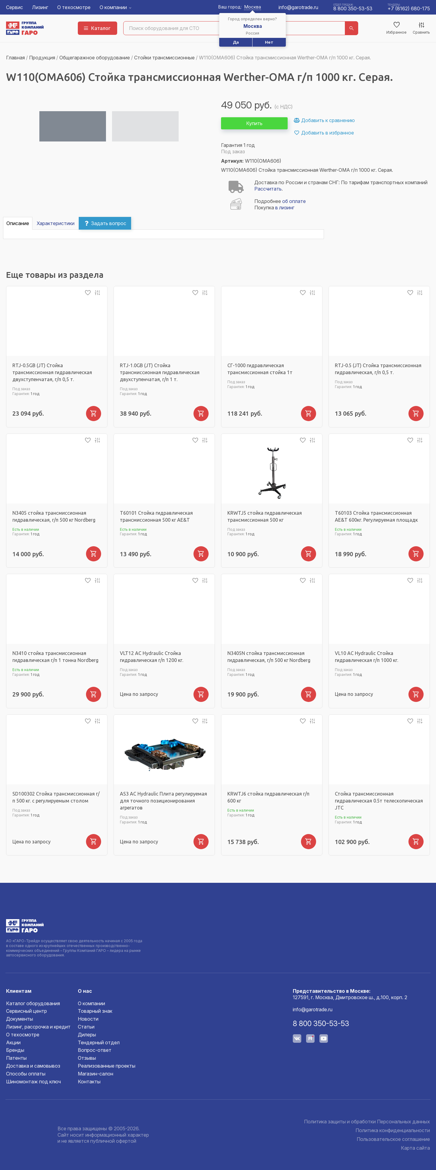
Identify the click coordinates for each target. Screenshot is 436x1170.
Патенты (16, 1058)
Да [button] (236, 42)
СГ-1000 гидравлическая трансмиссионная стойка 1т (259, 369)
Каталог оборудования (33, 1003)
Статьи (86, 1027)
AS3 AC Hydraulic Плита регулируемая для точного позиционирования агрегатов (163, 800)
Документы (19, 1019)
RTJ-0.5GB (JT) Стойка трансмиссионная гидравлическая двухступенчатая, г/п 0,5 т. (52, 372)
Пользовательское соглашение (393, 1139)
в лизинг (284, 207)
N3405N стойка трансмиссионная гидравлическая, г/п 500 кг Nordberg (268, 656)
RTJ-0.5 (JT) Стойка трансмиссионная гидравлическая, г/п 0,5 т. (378, 369)
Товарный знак (95, 1011)
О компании (113, 7)
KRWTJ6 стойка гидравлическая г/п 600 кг (268, 797)
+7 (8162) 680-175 (409, 8)
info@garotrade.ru (298, 7)
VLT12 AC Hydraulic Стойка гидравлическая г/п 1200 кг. (151, 656)
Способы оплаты (25, 1074)
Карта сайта (415, 1148)
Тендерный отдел (99, 1042)
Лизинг (40, 7)
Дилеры (87, 1035)
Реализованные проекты (106, 1066)
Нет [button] (269, 42)
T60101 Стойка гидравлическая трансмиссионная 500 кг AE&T (156, 516)
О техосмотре (74, 7)
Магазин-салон (95, 1074)
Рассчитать (268, 189)
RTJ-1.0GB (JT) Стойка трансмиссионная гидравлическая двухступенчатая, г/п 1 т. (160, 372)
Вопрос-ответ (94, 1050)
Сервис (14, 7)
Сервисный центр (26, 1011)
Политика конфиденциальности (392, 1130)
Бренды (15, 1050)
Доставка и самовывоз (33, 1066)
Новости (88, 1019)
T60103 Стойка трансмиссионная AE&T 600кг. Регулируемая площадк (376, 516)
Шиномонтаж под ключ (33, 1082)
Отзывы (87, 1058)
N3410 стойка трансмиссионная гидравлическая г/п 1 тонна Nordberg (55, 656)
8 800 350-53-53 (352, 8)
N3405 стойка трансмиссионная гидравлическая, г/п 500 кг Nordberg (53, 516)
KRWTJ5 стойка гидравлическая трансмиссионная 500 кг (264, 516)
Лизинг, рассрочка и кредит (38, 1027)
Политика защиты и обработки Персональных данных (367, 1121)
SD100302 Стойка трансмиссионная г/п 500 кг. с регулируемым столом (56, 797)
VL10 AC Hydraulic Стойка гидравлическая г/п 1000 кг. (366, 656)
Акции (13, 1042)
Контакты (89, 1082)
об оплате (294, 201)
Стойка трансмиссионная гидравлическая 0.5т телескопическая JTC (379, 800)
